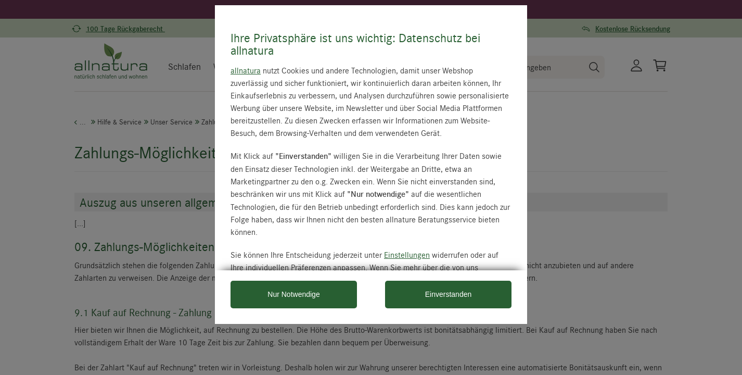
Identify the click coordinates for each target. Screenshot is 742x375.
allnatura (246, 70)
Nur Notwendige (293, 294)
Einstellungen (407, 254)
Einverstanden (448, 294)
